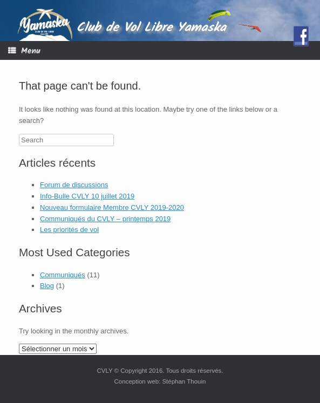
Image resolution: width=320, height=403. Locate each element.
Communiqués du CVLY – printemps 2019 (105, 219)
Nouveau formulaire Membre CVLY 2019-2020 (112, 207)
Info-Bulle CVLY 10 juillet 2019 (87, 196)
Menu (24, 51)
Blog (47, 286)
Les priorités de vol (69, 230)
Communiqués (62, 275)
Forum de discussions (74, 185)
